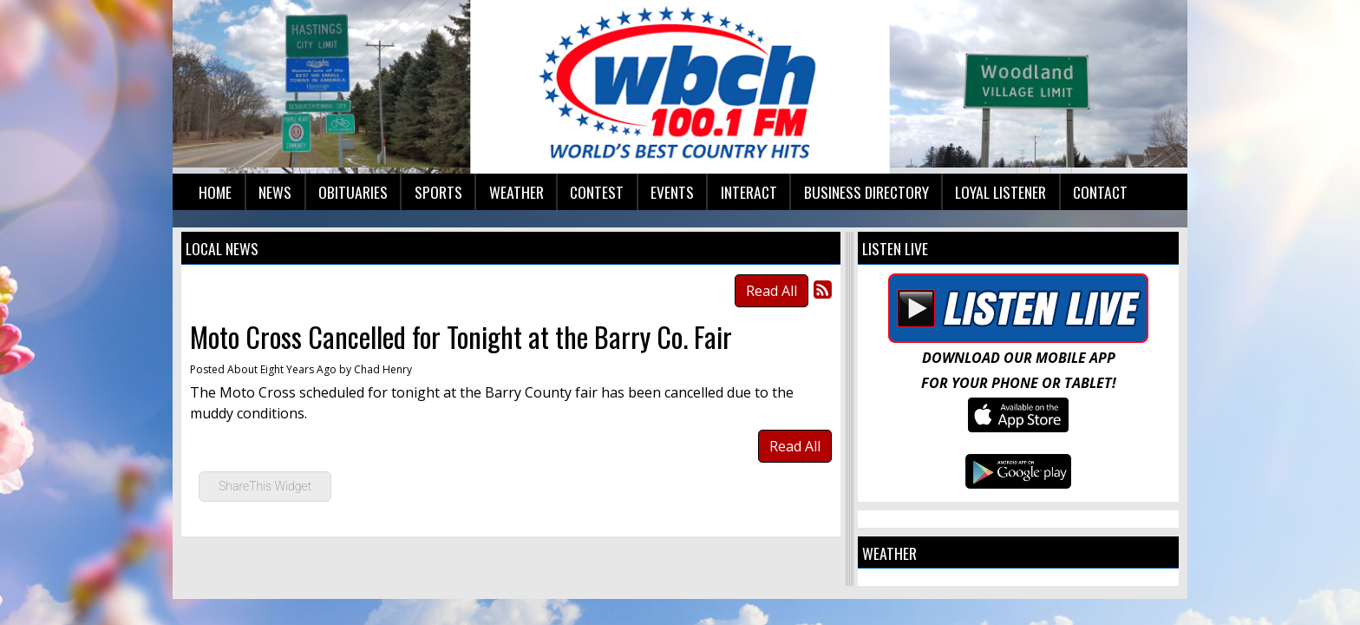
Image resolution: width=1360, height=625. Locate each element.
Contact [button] (1100, 192)
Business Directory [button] (866, 192)
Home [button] (215, 192)
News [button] (274, 192)
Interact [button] (749, 192)
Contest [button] (597, 192)
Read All (771, 290)
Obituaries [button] (353, 192)
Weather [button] (516, 192)
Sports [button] (438, 192)
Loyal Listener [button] (1000, 192)
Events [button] (672, 192)
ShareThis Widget (265, 486)
